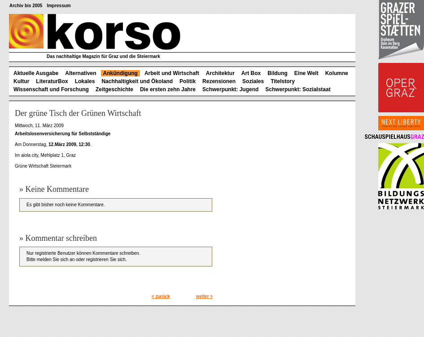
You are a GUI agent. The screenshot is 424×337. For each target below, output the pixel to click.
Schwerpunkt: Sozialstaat (297, 89)
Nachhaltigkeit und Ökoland (137, 81)
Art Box (251, 73)
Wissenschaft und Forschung (51, 89)
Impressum (58, 5)
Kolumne (336, 73)
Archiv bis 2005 (25, 5)
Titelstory (283, 81)
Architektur (220, 73)
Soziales (253, 81)
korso (94, 32)
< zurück (161, 296)
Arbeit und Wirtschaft (171, 73)
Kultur (21, 81)
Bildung (277, 73)
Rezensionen (219, 81)
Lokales (85, 81)
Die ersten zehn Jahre (168, 89)
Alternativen (80, 73)
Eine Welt (306, 73)
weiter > (204, 296)
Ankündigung (120, 73)
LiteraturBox (52, 81)
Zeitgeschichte (114, 89)
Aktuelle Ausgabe (35, 73)
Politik (187, 81)
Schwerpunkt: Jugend (230, 89)
